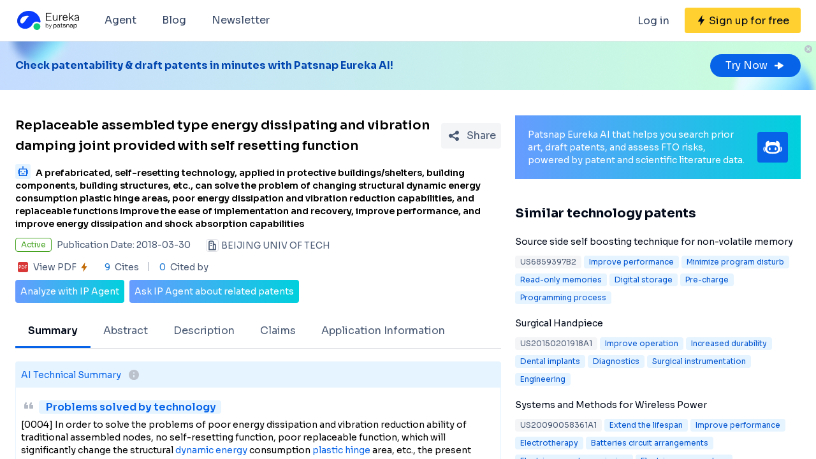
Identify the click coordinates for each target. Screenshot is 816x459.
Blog (174, 20)
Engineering (542, 379)
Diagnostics (616, 361)
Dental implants (550, 361)
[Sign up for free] (743, 20)
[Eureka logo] (47, 20)
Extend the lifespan (646, 425)
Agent (120, 20)
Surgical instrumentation (699, 361)
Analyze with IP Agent (69, 291)
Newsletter (241, 20)
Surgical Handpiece (559, 323)
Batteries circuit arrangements (649, 443)
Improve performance (631, 261)
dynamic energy (211, 450)
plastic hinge (341, 450)
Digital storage (644, 279)
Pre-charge (707, 279)
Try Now (755, 65)
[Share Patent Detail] (471, 136)
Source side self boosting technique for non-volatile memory (654, 241)
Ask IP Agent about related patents (214, 291)
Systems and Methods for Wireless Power (611, 405)
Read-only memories (561, 279)
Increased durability (729, 343)
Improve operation (641, 343)
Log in (653, 20)
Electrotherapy (549, 443)
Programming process (563, 297)
